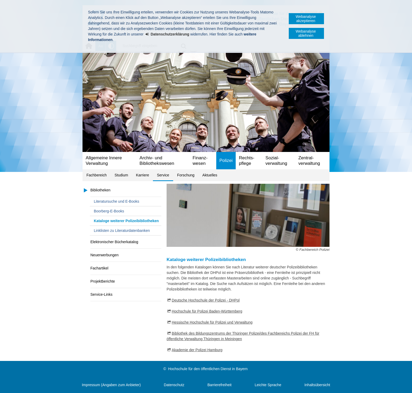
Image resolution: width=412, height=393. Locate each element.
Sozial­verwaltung (276, 160)
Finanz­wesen (200, 160)
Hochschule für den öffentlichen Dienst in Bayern (208, 369)
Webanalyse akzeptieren (306, 18)
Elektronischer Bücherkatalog (114, 242)
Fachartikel (99, 268)
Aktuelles (209, 175)
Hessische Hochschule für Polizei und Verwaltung (212, 322)
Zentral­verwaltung (309, 160)
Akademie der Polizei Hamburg (197, 350)
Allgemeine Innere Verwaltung (104, 160)
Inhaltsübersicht (317, 385)
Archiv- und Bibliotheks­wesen (157, 160)
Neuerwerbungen (104, 255)
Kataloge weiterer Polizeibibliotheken (126, 221)
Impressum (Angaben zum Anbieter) (111, 385)
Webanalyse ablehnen (306, 33)
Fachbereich (96, 175)
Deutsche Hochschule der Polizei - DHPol (206, 300)
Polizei (226, 160)
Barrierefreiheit (219, 385)
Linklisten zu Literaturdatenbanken (122, 230)
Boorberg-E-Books (109, 211)
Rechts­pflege (246, 160)
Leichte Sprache (268, 385)
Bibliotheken (100, 190)
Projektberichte (102, 281)
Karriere (142, 175)
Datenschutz (174, 385)
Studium (121, 175)
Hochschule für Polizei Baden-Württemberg (207, 311)
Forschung (185, 175)
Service (163, 175)
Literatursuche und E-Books (116, 201)
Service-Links (101, 294)
